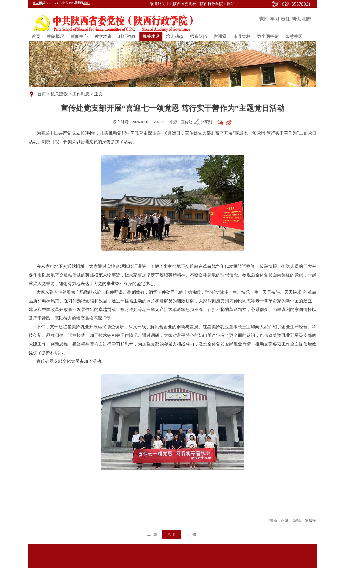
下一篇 (191, 534)
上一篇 (152, 534)
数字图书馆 (268, 36)
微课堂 (220, 36)
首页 (36, 36)
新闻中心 (79, 36)
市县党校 (242, 36)
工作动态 (81, 94)
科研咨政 (127, 36)
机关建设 (151, 36)
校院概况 (55, 36)
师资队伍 (198, 36)
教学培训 (103, 36)
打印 (171, 534)
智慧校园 (294, 36)
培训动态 (174, 36)
